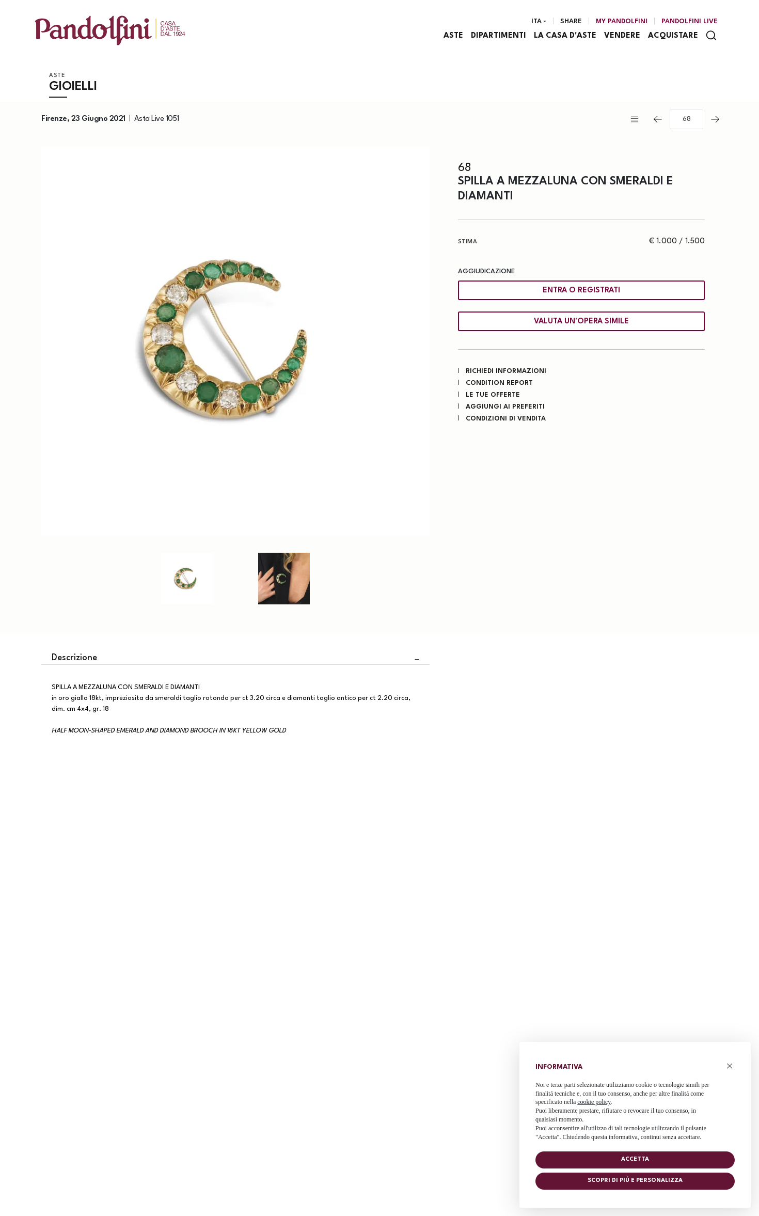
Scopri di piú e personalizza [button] (635, 1180)
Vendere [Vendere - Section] (623, 36)
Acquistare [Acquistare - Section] (674, 36)
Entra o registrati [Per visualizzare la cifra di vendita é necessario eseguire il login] (581, 291)
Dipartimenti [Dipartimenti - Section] (499, 36)
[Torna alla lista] (637, 120)
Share (571, 22)
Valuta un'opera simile (581, 322)
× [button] (730, 1065)
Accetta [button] (635, 1159)
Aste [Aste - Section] (454, 36)
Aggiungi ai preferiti (505, 407)
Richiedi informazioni (506, 372)
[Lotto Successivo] (715, 120)
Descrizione (74, 658)
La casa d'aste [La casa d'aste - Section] (565, 36)
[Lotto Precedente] (657, 120)
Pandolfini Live (689, 22)
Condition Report (499, 384)
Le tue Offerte (493, 396)
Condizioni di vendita (506, 419)
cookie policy (593, 1101)
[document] (635, 1099)
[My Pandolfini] (621, 22)
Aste (57, 77)
